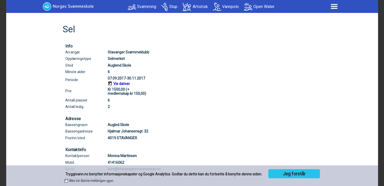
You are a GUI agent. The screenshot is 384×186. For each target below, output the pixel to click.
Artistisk (200, 6)
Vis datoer (121, 84)
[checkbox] (66, 181)
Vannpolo (230, 6)
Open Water (264, 6)
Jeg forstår (294, 173)
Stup (173, 6)
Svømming (146, 6)
